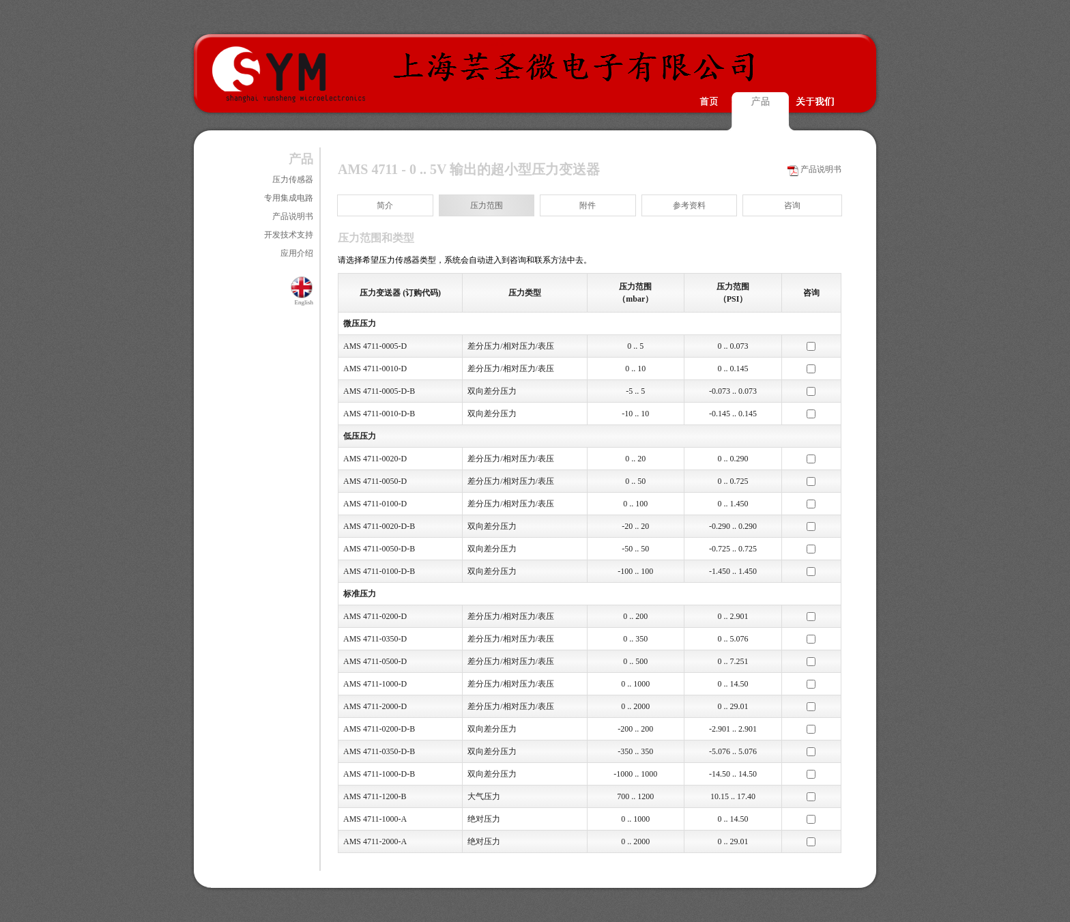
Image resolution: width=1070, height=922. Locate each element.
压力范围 (486, 205)
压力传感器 (292, 179)
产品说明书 (292, 216)
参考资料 (689, 205)
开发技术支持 (288, 235)
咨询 (792, 205)
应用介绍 (296, 253)
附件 (587, 205)
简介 (385, 205)
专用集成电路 (288, 198)
